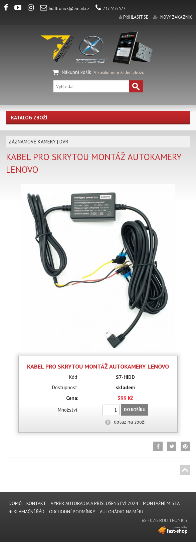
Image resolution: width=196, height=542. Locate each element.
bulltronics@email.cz (64, 8)
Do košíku (134, 410)
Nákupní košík (76, 72)
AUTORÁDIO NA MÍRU (121, 512)
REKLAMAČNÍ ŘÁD (26, 512)
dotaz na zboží (125, 422)
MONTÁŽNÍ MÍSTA (161, 503)
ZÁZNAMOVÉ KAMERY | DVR (38, 141)
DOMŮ (15, 503)
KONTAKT (36, 503)
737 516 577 (110, 8)
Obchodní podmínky (72, 512)
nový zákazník (176, 17)
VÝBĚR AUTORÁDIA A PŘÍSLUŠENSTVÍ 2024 (94, 503)
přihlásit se (135, 17)
